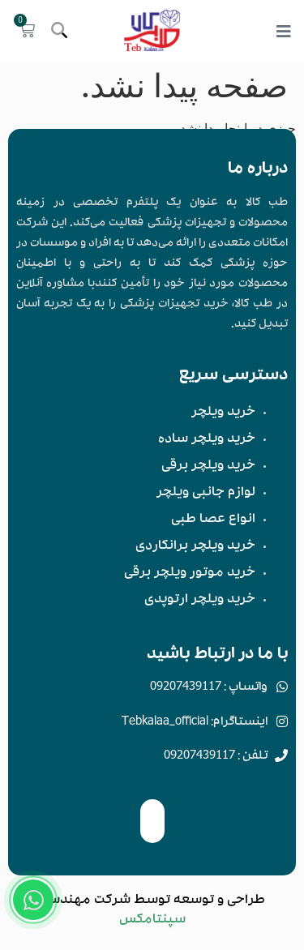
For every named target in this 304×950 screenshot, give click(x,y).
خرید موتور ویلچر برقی (189, 573)
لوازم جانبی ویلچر (205, 493)
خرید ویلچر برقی (208, 466)
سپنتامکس (152, 920)
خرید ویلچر (223, 413)
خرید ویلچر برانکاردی (195, 547)
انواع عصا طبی (213, 520)
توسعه (193, 901)
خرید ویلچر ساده (206, 440)
